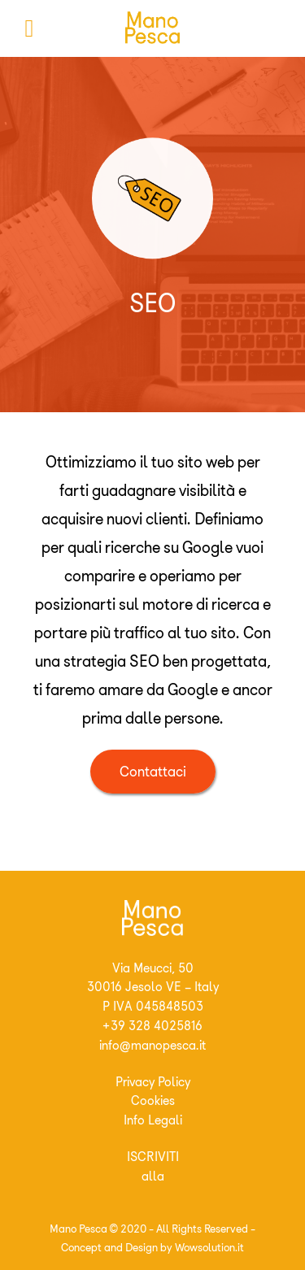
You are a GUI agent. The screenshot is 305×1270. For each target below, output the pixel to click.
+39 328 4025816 (152, 1025)
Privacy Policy (152, 1082)
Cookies (153, 1100)
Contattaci (153, 772)
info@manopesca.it (152, 1045)
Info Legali (153, 1120)
